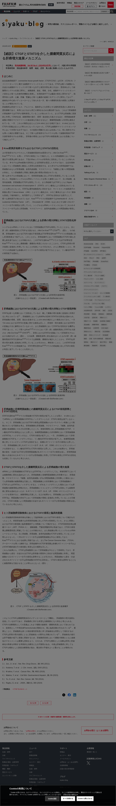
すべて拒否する (68, 799)
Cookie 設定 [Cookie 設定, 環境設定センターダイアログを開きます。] (52, 799)
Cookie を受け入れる (85, 799)
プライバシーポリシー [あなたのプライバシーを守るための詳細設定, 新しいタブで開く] (70, 795)
